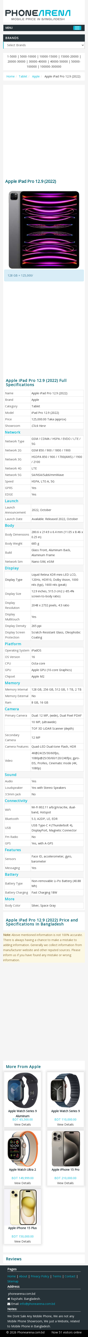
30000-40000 (38, 61)
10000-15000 (48, 56)
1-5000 (12, 56)
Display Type (13, 580)
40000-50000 (59, 61)
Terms (57, 1276)
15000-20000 (70, 56)
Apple (35, 76)
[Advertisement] (44, 130)
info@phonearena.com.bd (37, 1304)
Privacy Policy (40, 1276)
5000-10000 (28, 56)
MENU (9, 27)
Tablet (23, 76)
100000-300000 (50, 66)
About (23, 1276)
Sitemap (12, 1281)
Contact (70, 1276)
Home (10, 76)
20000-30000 (16, 61)
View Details (22, 1124)
